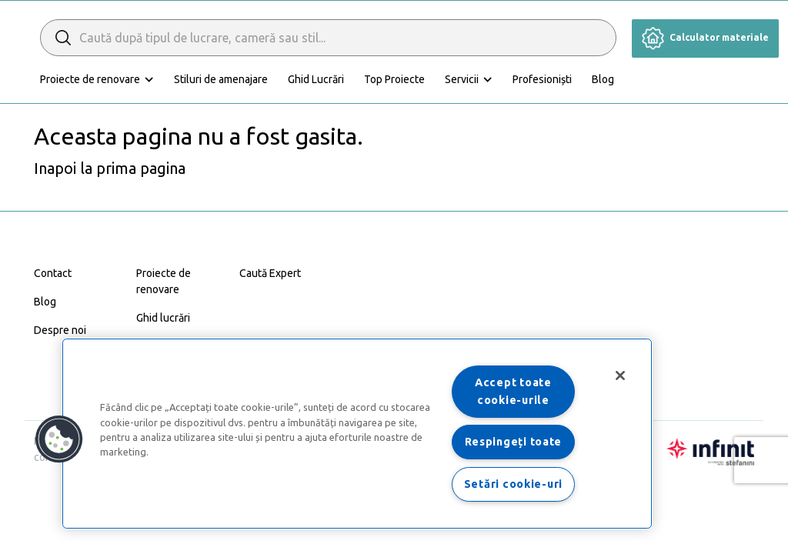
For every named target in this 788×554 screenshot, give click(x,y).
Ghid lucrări (163, 318)
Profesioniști (542, 79)
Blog (603, 79)
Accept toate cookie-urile (513, 391)
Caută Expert (270, 273)
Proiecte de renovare (90, 79)
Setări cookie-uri (513, 484)
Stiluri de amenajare (221, 79)
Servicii (462, 79)
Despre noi (60, 330)
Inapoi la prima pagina (109, 168)
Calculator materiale (705, 37)
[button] (59, 439)
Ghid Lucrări (316, 79)
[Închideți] (620, 375)
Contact (53, 273)
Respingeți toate (514, 442)
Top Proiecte (394, 79)
